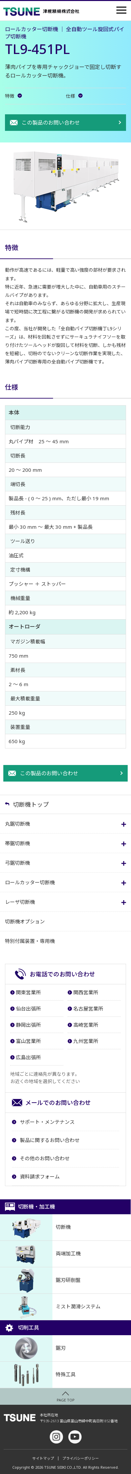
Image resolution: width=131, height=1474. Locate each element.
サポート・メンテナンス (47, 1122)
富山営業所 (28, 1041)
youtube (75, 1437)
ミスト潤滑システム (50, 1307)
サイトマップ (43, 1458)
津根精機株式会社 (41, 11)
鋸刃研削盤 (40, 1280)
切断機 (35, 1227)
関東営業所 (28, 992)
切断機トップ (31, 804)
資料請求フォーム (40, 1176)
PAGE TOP (66, 1399)
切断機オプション (25, 921)
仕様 (70, 96)
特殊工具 (38, 1375)
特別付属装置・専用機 (30, 941)
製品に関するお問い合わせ (50, 1140)
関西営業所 (85, 992)
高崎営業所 (85, 1024)
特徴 (9, 96)
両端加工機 (40, 1254)
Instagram (56, 1437)
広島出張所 (28, 1057)
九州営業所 (85, 1041)
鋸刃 (33, 1348)
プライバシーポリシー (80, 1458)
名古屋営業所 (88, 1008)
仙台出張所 (28, 1008)
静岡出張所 (28, 1024)
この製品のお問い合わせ (51, 122)
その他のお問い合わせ (45, 1158)
